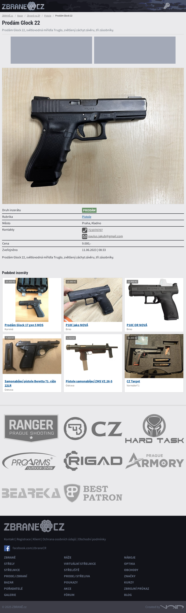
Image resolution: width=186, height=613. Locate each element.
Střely (9, 564)
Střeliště (71, 570)
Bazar (20, 15)
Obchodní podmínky (92, 539)
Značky (129, 576)
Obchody (131, 570)
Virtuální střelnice (80, 564)
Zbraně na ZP (33, 15)
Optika (129, 564)
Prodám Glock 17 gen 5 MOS (24, 325)
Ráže (67, 557)
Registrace (24, 539)
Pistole (47, 15)
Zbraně (10, 557)
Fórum (69, 595)
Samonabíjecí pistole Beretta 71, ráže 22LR (30, 383)
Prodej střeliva (77, 576)
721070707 (92, 230)
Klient (37, 539)
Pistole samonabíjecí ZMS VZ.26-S (89, 381)
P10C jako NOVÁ (77, 325)
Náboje (130, 557)
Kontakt (9, 539)
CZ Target (133, 381)
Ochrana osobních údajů (59, 539)
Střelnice (12, 570)
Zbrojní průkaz (136, 588)
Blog (128, 595)
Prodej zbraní (15, 576)
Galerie (10, 595)
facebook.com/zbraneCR (29, 548)
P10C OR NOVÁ (137, 325)
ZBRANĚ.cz (7, 15)
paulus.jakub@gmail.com (102, 236)
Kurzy (129, 582)
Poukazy (71, 582)
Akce (67, 588)
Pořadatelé (13, 588)
